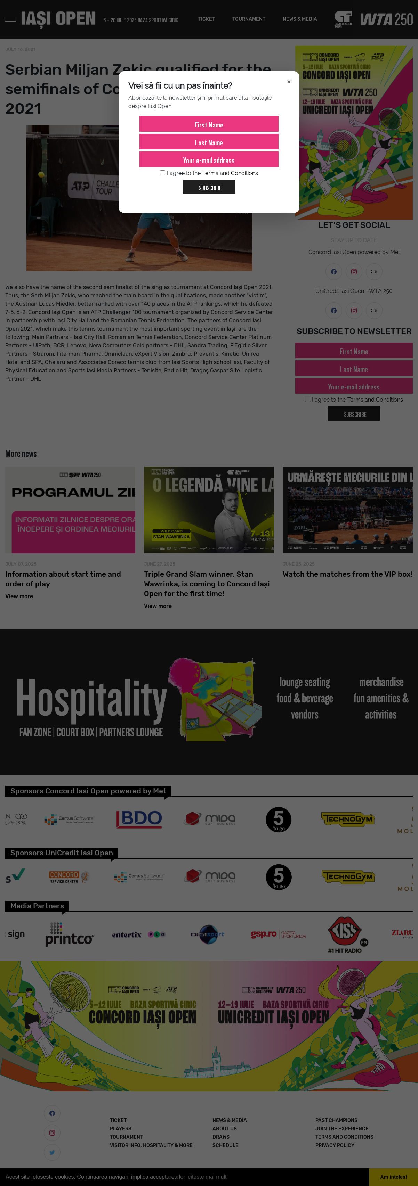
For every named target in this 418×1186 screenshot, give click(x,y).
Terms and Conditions (230, 173)
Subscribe (207, 185)
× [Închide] (289, 81)
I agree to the (209, 173)
